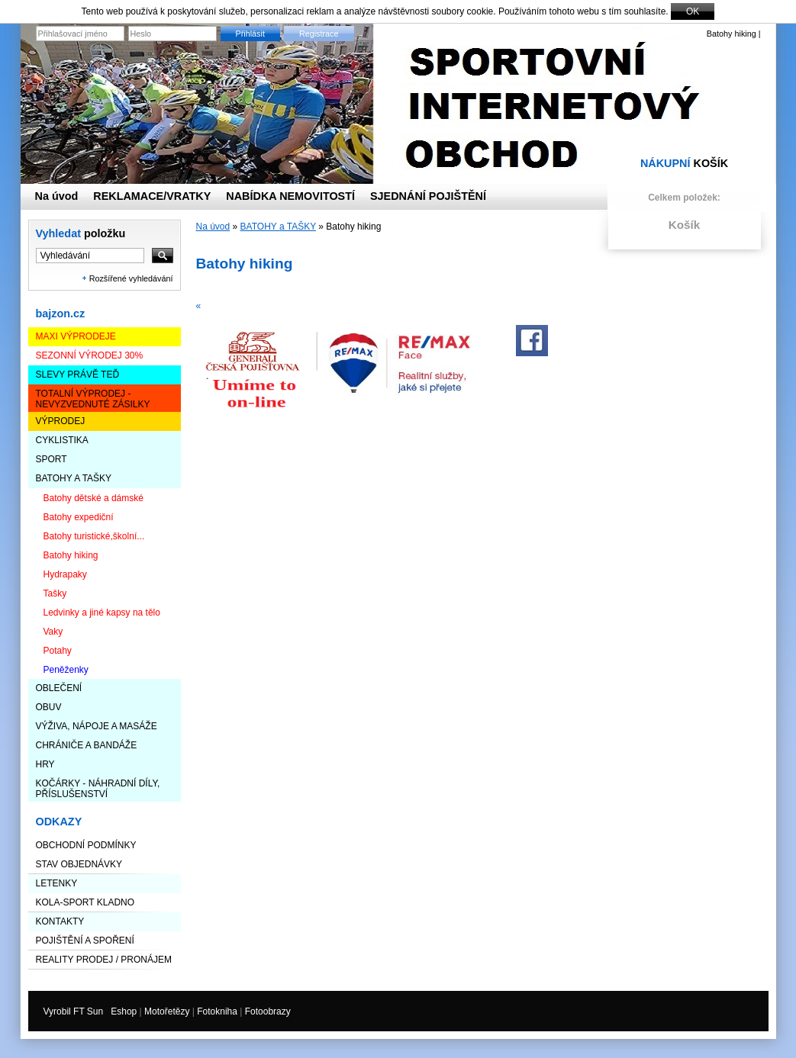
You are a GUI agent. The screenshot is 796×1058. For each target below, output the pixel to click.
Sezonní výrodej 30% (89, 355)
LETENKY (57, 883)
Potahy (58, 650)
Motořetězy (166, 1011)
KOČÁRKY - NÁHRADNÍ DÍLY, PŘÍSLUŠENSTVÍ (98, 788)
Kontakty (60, 921)
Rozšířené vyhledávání (131, 278)
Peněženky (66, 669)
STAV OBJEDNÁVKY (79, 864)
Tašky (55, 593)
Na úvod (213, 226)
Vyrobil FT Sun (74, 1011)
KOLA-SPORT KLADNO (85, 902)
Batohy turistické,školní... (94, 536)
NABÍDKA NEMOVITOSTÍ (290, 196)
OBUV (49, 707)
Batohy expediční (79, 517)
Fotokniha (217, 1011)
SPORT (51, 459)
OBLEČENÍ (59, 688)
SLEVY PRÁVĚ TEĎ (78, 374)
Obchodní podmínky (86, 845)
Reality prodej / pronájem (104, 959)
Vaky (53, 631)
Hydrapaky (65, 574)
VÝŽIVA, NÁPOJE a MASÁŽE (96, 726)
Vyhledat (81, 233)
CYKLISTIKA (62, 440)
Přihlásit (250, 33)
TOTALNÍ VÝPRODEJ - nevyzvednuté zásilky (93, 399)
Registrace (319, 33)
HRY (45, 764)
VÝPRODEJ (60, 421)
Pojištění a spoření (85, 940)
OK (692, 11)
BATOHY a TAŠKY (74, 478)
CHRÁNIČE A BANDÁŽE (86, 745)
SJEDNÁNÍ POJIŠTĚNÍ (428, 196)
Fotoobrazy (268, 1011)
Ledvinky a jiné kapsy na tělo (102, 612)
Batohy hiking (71, 555)
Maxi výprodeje (76, 336)
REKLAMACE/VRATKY (152, 196)
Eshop (124, 1011)
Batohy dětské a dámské (93, 498)
